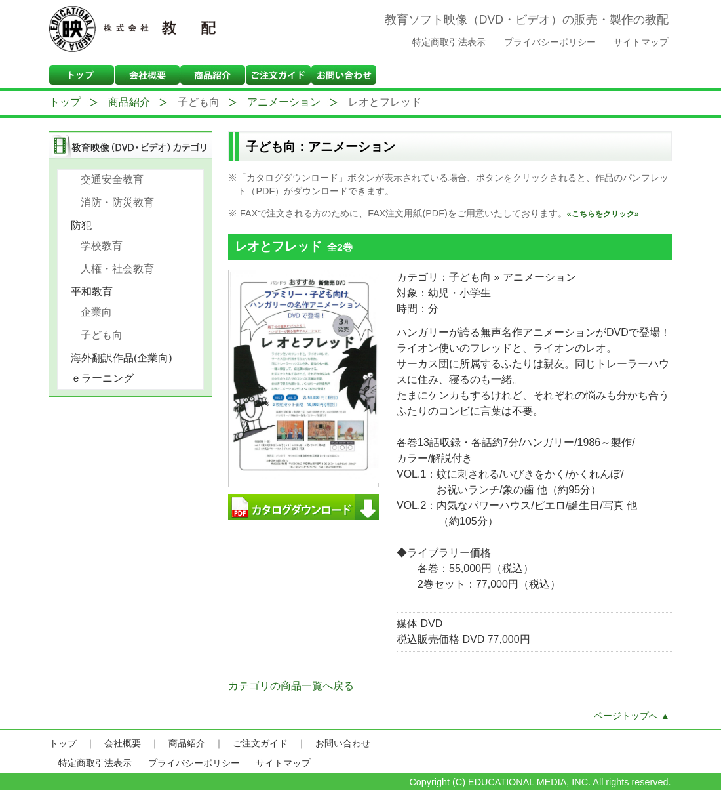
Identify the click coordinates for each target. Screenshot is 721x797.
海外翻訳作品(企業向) (126, 357)
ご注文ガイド (260, 743)
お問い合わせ (342, 743)
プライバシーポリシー (550, 42)
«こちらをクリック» (603, 213)
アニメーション (284, 102)
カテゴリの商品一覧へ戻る (291, 685)
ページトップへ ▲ (631, 716)
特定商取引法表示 (449, 42)
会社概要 (122, 743)
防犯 (85, 225)
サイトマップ (641, 42)
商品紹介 (129, 102)
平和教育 (96, 291)
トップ (65, 102)
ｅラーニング (106, 378)
